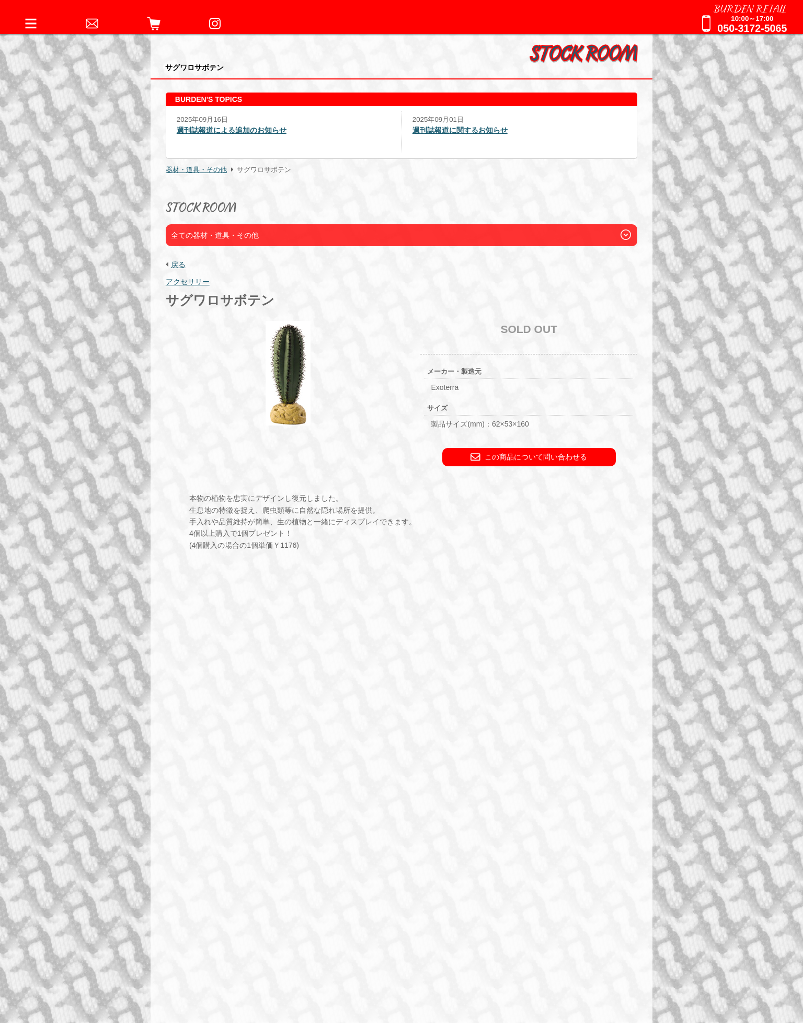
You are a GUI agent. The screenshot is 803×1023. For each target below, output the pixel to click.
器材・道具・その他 (196, 170)
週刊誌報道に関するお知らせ (460, 130)
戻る (178, 264)
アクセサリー (188, 282)
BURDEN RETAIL (750, 8)
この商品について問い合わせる (529, 457)
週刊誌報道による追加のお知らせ (231, 130)
